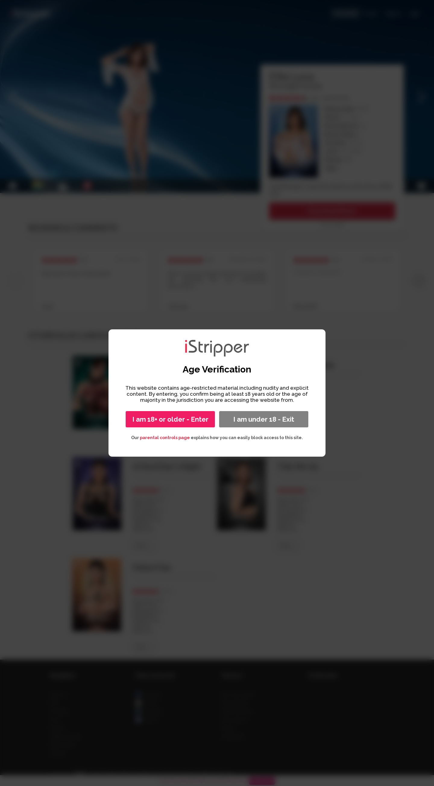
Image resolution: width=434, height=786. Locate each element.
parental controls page (165, 437)
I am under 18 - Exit (263, 419)
